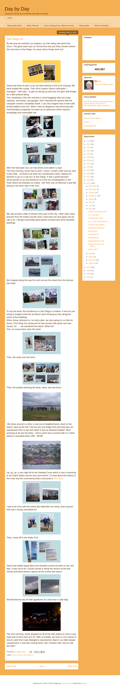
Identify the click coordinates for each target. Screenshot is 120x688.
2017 (89, 164)
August (91, 199)
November (93, 189)
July (90, 202)
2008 (89, 274)
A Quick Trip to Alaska (96, 225)
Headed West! (93, 238)
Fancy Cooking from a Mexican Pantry (59, 26)
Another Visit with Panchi (97, 212)
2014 (89, 173)
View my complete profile (104, 84)
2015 (89, 170)
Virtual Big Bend (90, 126)
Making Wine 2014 (14, 26)
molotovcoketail (66, 683)
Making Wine (84, 26)
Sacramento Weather (96, 228)
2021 (89, 151)
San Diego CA (28, 655)
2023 (89, 144)
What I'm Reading (101, 26)
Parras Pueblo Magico (92, 118)
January (92, 263)
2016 (89, 167)
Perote (86, 122)
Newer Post (11, 666)
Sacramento (92, 231)
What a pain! (93, 249)
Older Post (72, 666)
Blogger (84, 683)
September (93, 196)
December (93, 186)
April (90, 254)
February (92, 260)
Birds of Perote (33, 26)
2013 (89, 177)
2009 (89, 271)
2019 (89, 157)
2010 (89, 267)
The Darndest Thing (95, 218)
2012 (89, 180)
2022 (89, 147)
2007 (89, 277)
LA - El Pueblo (93, 215)
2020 (89, 154)
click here (58, 478)
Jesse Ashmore (17, 655)
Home (9, 18)
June (91, 206)
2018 (89, 160)
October (92, 193)
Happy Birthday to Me (96, 241)
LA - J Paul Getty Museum (98, 221)
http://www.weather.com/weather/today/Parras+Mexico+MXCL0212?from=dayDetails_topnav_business (98, 103)
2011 (89, 183)
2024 (89, 141)
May (90, 209)
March (91, 257)
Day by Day (17, 8)
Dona (99, 81)
